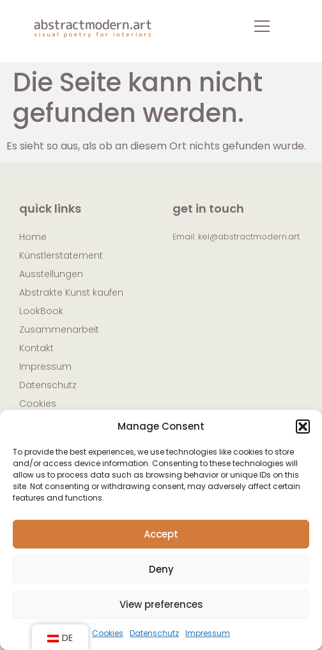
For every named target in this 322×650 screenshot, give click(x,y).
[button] (302, 426)
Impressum (207, 633)
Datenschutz (154, 633)
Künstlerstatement (61, 255)
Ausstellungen (51, 274)
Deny (161, 569)
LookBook (41, 311)
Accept (161, 534)
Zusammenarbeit (59, 329)
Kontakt (36, 348)
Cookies (107, 633)
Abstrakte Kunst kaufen (71, 292)
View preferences (161, 604)
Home (33, 237)
